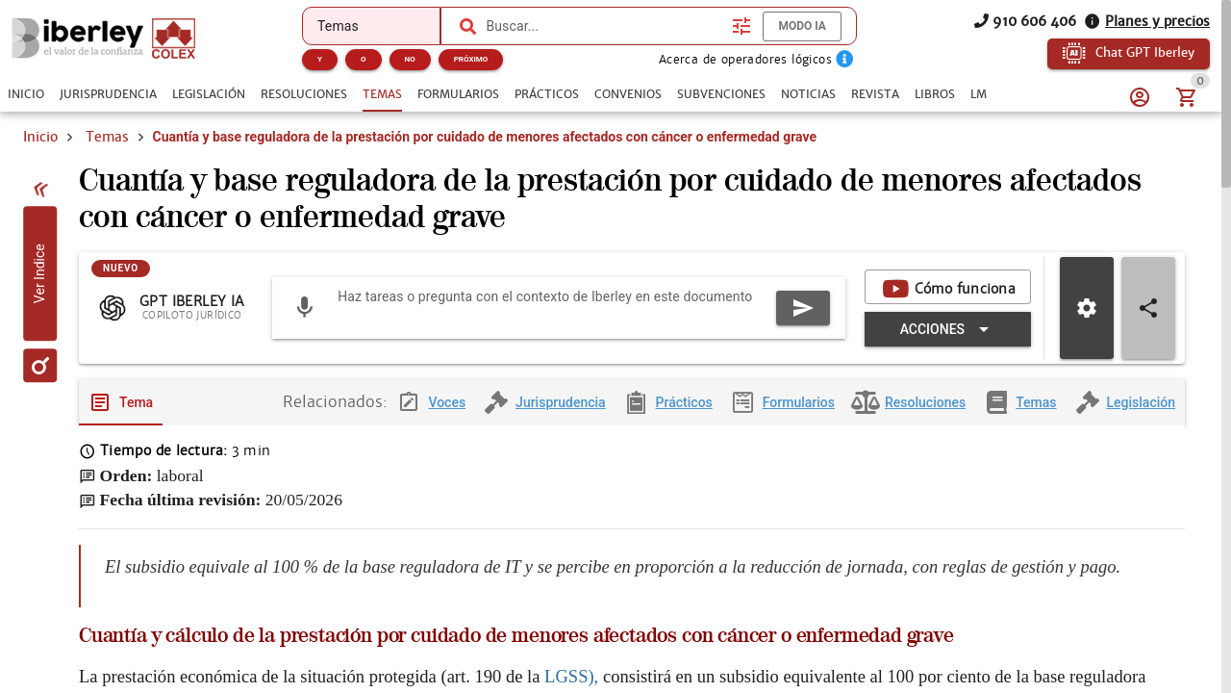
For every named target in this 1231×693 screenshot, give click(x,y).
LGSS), (573, 676)
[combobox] (604, 26)
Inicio (40, 136)
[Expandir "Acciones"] (948, 329)
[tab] (26, 94)
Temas (107, 136)
